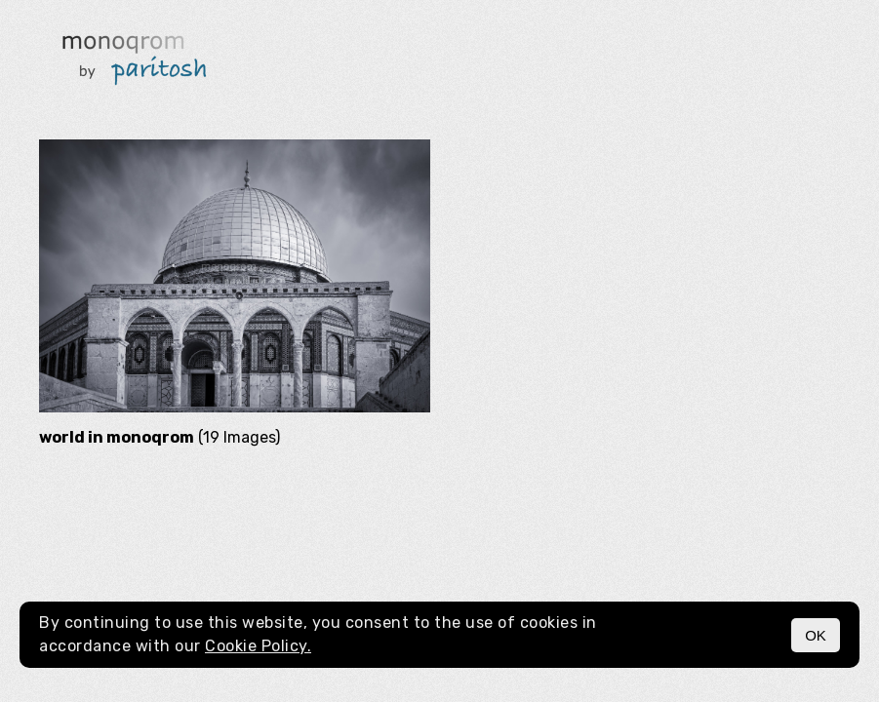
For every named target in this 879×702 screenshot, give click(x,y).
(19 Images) (159, 437)
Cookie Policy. (258, 646)
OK (815, 635)
